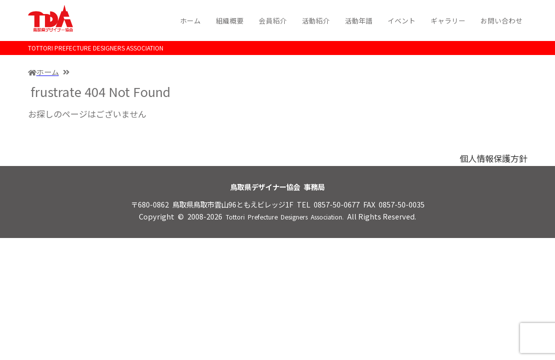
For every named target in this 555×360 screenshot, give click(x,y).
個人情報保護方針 (494, 158)
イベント (402, 21)
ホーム (190, 21)
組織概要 (230, 21)
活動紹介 (316, 21)
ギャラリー (448, 21)
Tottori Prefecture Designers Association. (285, 217)
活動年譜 (359, 21)
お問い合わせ (502, 21)
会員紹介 (273, 21)
